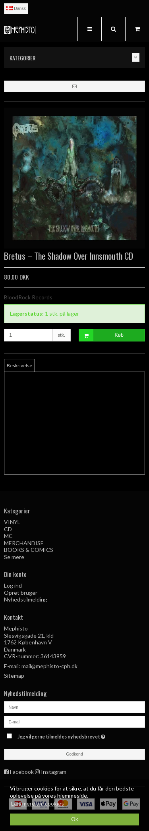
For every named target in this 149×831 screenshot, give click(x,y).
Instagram (53, 771)
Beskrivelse (19, 365)
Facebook (22, 771)
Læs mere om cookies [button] (37, 803)
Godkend (74, 754)
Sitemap (14, 675)
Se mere (14, 556)
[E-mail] (74, 720)
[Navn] (74, 706)
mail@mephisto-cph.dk (49, 666)
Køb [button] (101, 335)
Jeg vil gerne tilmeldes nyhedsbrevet (70, 735)
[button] (74, 86)
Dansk (16, 8)
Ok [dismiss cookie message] (74, 819)
